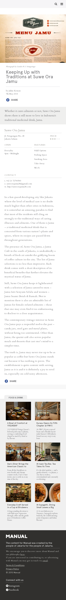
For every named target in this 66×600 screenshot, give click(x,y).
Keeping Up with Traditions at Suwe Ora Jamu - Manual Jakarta (12, 4)
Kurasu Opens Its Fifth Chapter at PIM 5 (47, 424)
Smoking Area (40, 159)
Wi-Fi (37, 167)
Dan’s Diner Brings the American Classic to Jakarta (17, 466)
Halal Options (40, 150)
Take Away (39, 163)
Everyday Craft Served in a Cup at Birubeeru (17, 506)
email (45, 560)
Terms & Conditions (15, 565)
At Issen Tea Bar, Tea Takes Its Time (46, 465)
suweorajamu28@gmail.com (19, 183)
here (22, 554)
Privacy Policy (12, 569)
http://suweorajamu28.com (19, 186)
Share (14, 100)
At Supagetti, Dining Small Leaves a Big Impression (46, 507)
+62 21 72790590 (13, 180)
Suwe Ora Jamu (14, 130)
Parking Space (40, 154)
